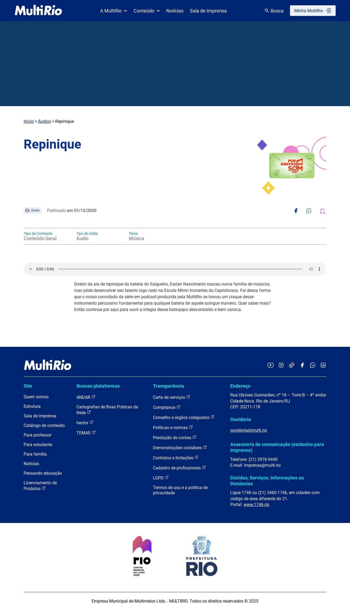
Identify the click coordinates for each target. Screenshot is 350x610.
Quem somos (36, 396)
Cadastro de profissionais (179, 467)
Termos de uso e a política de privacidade (180, 490)
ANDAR (86, 397)
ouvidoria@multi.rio (248, 430)
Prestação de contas (175, 437)
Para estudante (38, 444)
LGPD (161, 478)
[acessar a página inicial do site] (38, 10)
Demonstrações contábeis (180, 447)
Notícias (174, 11)
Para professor (37, 435)
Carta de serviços (171, 397)
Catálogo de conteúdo (44, 425)
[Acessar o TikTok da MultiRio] (291, 365)
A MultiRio (113, 11)
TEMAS (86, 432)
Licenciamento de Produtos (40, 485)
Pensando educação (43, 473)
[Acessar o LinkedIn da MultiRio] (323, 365)
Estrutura (32, 406)
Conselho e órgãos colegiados (184, 417)
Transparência (168, 386)
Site (28, 386)
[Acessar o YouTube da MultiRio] (270, 365)
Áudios (44, 121)
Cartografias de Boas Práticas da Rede (107, 409)
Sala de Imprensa (208, 11)
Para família (35, 454)
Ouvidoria (240, 419)
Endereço (240, 386)
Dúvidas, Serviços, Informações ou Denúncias (267, 480)
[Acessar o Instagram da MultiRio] (281, 365)
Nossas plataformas (98, 386)
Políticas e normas (173, 427)
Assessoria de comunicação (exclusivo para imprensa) (277, 447)
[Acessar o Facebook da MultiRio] (302, 365)
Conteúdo (147, 11)
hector (84, 422)
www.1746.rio (256, 504)
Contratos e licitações (176, 457)
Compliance (167, 407)
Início (29, 121)
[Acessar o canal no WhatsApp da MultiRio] (312, 365)
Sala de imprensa (40, 415)
